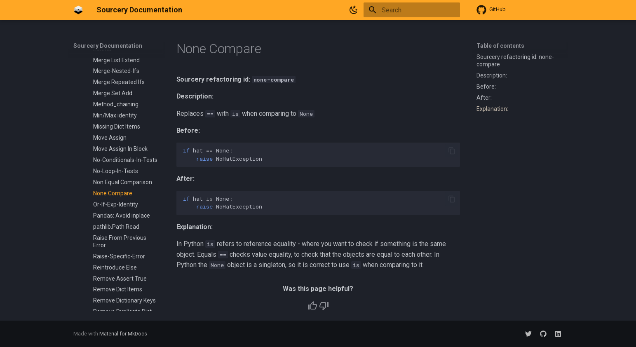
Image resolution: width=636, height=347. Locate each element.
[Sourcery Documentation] (78, 10)
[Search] (412, 9)
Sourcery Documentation (107, 45)
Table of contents (500, 45)
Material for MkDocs (123, 334)
